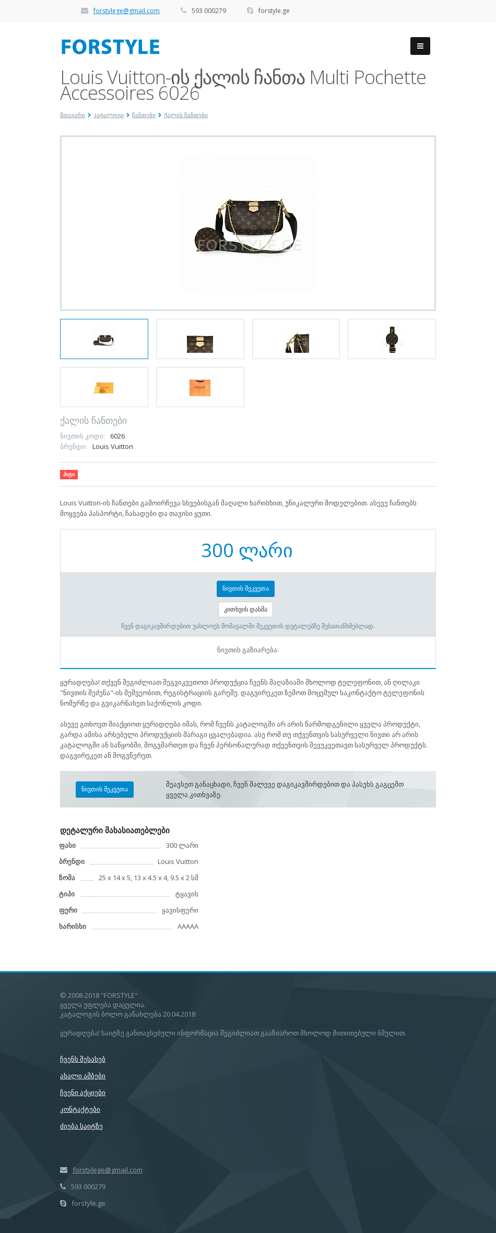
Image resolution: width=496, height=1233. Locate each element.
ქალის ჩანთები (186, 115)
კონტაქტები (80, 1109)
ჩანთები (144, 115)
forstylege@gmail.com (126, 10)
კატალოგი (108, 115)
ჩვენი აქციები (82, 1092)
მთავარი (72, 115)
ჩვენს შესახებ (82, 1059)
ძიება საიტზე (81, 1126)
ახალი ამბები (82, 1075)
